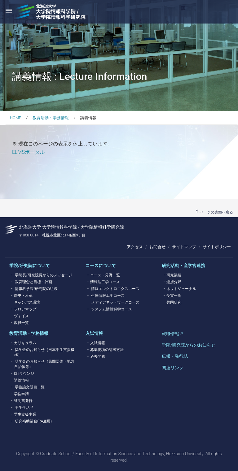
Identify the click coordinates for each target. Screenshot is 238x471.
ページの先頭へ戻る (214, 212)
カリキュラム (25, 343)
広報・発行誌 (175, 356)
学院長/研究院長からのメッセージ (43, 275)
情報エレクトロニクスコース (115, 289)
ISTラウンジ (24, 373)
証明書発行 (23, 401)
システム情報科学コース (111, 309)
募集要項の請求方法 (107, 350)
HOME (15, 117)
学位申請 (21, 394)
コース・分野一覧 (105, 275)
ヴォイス (21, 316)
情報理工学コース (105, 282)
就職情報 (170, 333)
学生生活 (22, 407)
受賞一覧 (173, 295)
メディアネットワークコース (115, 302)
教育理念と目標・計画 (33, 282)
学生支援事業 (25, 414)
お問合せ (157, 246)
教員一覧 (21, 323)
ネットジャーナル (181, 289)
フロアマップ (25, 309)
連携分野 (173, 282)
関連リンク (172, 367)
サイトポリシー (217, 246)
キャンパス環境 (27, 302)
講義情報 (21, 380)
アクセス (135, 246)
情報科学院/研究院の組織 (36, 289)
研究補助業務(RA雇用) (33, 421)
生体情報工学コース (108, 295)
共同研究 (173, 302)
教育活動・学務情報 (51, 117)
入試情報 (97, 343)
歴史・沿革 (23, 295)
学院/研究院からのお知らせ (188, 345)
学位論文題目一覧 (30, 387)
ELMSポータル (28, 152)
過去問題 (97, 356)
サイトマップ (184, 246)
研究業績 (173, 275)
